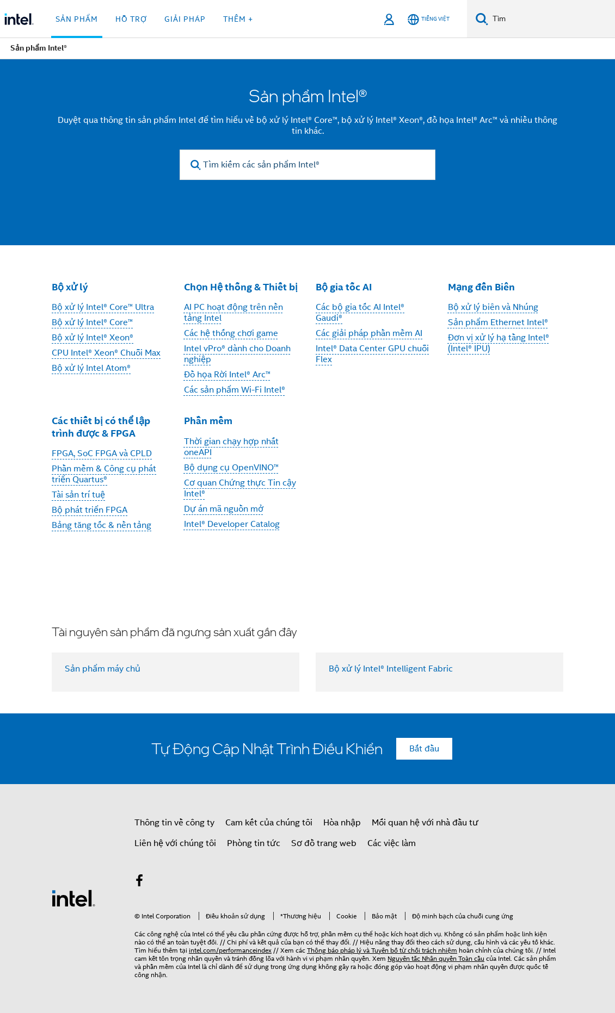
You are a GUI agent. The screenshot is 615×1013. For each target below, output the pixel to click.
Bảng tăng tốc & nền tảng (101, 525)
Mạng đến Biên (481, 287)
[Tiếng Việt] (428, 19)
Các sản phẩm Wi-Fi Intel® (234, 389)
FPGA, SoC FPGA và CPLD (102, 453)
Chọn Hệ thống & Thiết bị (241, 287)
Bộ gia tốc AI (344, 287)
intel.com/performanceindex (230, 950)
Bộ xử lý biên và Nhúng (493, 307)
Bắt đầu (424, 748)
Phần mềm (208, 420)
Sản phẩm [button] (77, 19)
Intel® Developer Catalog (232, 524)
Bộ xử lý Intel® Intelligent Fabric (391, 668)
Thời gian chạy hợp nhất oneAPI (231, 447)
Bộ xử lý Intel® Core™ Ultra (103, 307)
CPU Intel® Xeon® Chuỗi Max (106, 352)
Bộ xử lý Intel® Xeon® (92, 337)
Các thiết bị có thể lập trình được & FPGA (101, 426)
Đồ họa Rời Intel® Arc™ (227, 374)
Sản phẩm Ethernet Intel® (498, 322)
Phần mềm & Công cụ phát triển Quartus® (104, 474)
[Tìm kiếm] (482, 19)
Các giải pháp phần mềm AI (369, 333)
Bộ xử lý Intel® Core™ (92, 322)
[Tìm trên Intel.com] (551, 19)
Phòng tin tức (253, 843)
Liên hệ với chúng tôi (175, 843)
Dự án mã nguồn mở (223, 509)
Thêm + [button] (238, 19)
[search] (195, 165)
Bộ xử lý (70, 287)
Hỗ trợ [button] (131, 19)
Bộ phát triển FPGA (89, 510)
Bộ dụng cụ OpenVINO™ (231, 467)
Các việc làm (391, 843)
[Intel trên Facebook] (139, 882)
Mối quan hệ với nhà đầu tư (425, 822)
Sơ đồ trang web (323, 843)
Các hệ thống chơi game (231, 333)
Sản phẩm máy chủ (102, 668)
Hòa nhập (342, 822)
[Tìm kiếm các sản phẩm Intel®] (307, 165)
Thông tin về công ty (174, 822)
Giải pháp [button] (185, 19)
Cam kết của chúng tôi (268, 822)
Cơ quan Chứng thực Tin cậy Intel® (240, 488)
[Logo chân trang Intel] (73, 897)
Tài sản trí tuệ (78, 494)
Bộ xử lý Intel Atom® (91, 368)
